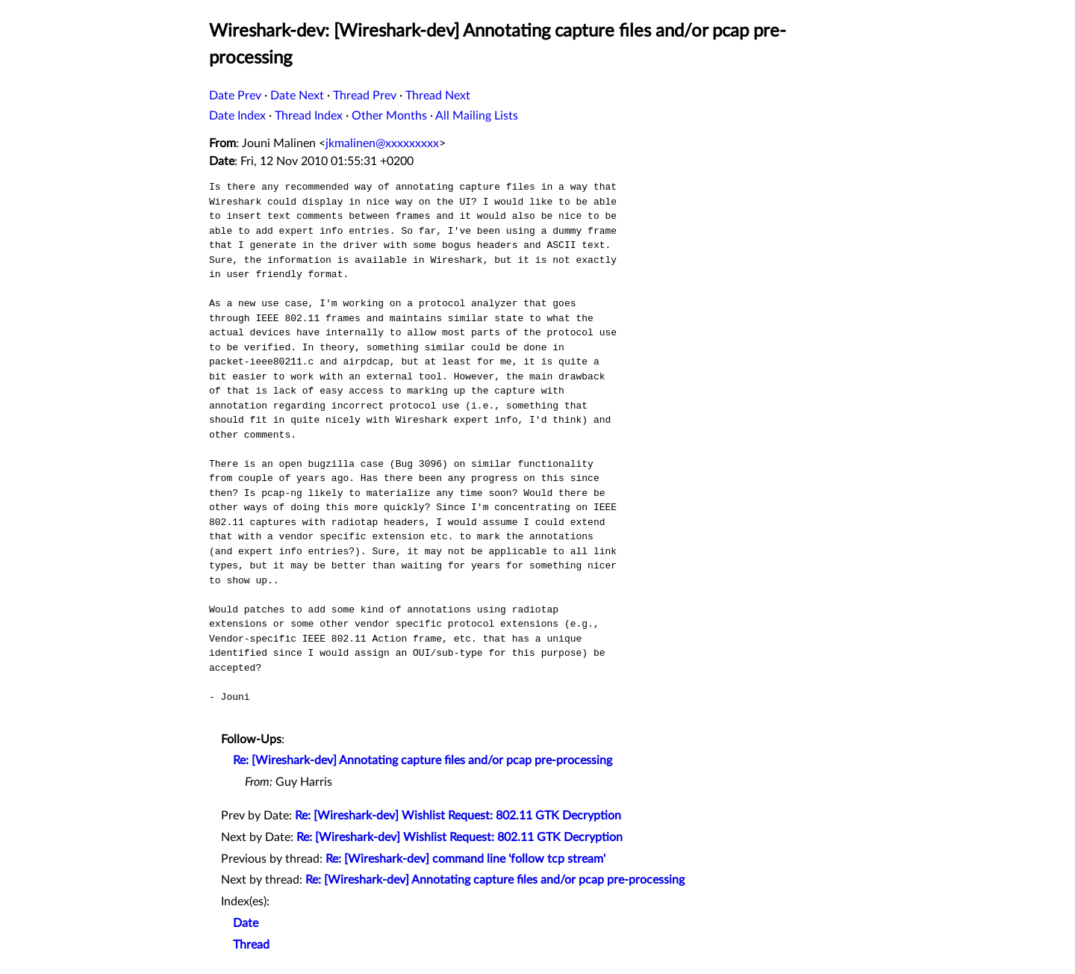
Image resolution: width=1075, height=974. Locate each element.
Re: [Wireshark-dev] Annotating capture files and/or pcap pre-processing (422, 760)
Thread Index (309, 116)
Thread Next (437, 96)
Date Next (297, 96)
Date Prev (235, 96)
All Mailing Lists (476, 116)
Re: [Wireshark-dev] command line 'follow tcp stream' (465, 859)
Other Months (389, 116)
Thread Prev (364, 96)
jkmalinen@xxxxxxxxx (382, 143)
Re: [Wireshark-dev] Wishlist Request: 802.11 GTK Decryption (458, 816)
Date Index (237, 116)
